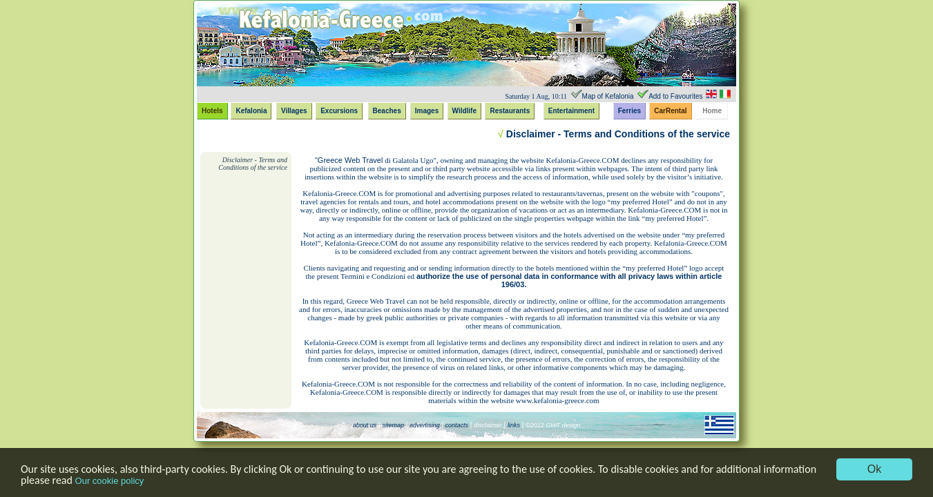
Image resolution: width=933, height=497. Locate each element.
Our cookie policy (109, 481)
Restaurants (510, 111)
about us (365, 425)
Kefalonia (251, 111)
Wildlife (464, 111)
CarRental (670, 111)
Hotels (212, 111)
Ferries (629, 111)
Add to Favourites (675, 96)
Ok (874, 469)
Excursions (339, 111)
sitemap (393, 425)
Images (427, 111)
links (514, 425)
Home (712, 111)
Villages (294, 111)
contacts (455, 425)
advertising (425, 425)
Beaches (387, 111)
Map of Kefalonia (608, 96)
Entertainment (571, 111)
